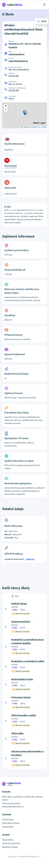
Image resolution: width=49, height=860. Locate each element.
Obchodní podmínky (11, 843)
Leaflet (24, 127)
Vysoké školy (7, 826)
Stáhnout (30, 559)
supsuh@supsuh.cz (18, 61)
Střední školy (8, 819)
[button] (24, 112)
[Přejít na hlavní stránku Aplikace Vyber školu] (12, 5)
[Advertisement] (24, 571)
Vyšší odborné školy (10, 823)
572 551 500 (13, 75)
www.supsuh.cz (16, 54)
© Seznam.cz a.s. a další (37, 127)
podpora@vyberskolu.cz (13, 806)
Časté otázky (7, 839)
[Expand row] (5, 608)
